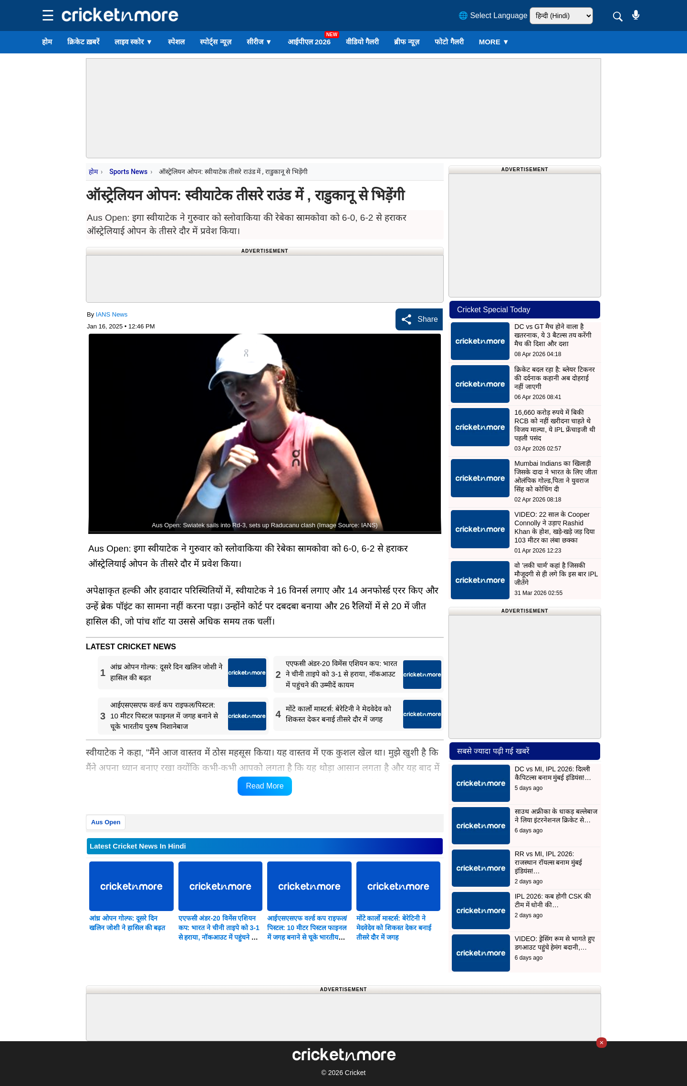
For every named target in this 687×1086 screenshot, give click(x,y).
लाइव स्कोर (133, 42)
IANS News (111, 314)
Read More (264, 786)
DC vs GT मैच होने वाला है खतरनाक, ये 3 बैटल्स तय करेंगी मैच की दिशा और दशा (553, 335)
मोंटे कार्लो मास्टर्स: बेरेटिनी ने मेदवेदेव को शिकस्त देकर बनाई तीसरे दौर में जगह (394, 927)
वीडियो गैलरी (362, 42)
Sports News (128, 171)
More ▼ (494, 42)
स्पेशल (176, 42)
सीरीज (259, 42)
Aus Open (105, 822)
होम (47, 42)
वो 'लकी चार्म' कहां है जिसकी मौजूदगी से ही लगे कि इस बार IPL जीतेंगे (556, 574)
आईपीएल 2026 (309, 42)
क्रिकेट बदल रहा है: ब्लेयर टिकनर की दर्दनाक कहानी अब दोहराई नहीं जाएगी (554, 378)
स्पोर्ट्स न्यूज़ (215, 42)
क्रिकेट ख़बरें (83, 42)
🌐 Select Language (493, 15)
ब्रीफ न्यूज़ (406, 42)
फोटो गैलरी (449, 42)
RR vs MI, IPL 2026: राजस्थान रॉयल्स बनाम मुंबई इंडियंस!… (549, 862)
